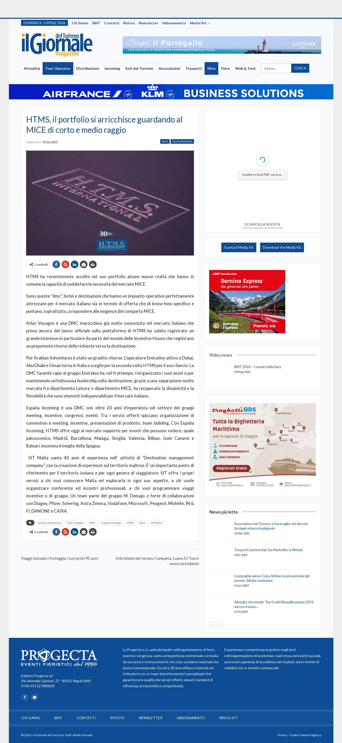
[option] (222, 45)
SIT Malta (156, 522)
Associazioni (169, 68)
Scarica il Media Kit (239, 247)
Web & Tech (245, 68)
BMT (96, 23)
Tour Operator (57, 68)
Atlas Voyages (75, 522)
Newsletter (148, 23)
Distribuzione (87, 68)
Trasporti (194, 68)
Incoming (112, 68)
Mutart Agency (311, 735)
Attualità (32, 68)
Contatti (111, 23)
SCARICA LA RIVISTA (262, 224)
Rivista (129, 23)
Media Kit (198, 23)
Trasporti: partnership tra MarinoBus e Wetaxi (268, 550)
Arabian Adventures (50, 522)
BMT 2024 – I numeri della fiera (257, 367)
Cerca (300, 68)
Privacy (282, 735)
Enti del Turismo (139, 68)
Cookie (294, 735)
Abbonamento (174, 23)
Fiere (225, 68)
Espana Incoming (111, 522)
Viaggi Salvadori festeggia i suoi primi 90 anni (59, 558)
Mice (211, 68)
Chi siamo (80, 23)
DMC (92, 522)
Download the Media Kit (282, 247)
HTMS (130, 522)
